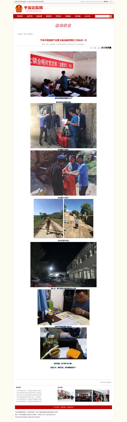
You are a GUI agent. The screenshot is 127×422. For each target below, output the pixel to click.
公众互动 (87, 16)
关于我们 (56, 407)
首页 (25, 34)
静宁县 (106, 1)
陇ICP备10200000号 (34, 417)
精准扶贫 (30, 34)
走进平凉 (29, 16)
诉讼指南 (78, 16)
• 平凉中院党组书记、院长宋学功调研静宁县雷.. (29, 399)
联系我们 (63, 407)
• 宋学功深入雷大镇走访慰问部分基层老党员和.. (29, 395)
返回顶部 (108, 382)
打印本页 (102, 382)
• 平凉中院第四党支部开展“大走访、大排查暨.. (28, 397)
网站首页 (20, 16)
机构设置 (39, 16)
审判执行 (58, 16)
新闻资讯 (49, 16)
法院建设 (68, 16)
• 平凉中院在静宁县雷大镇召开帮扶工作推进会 (28, 393)
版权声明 (70, 407)
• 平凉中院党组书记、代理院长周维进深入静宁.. (29, 390)
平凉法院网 (29, 8)
